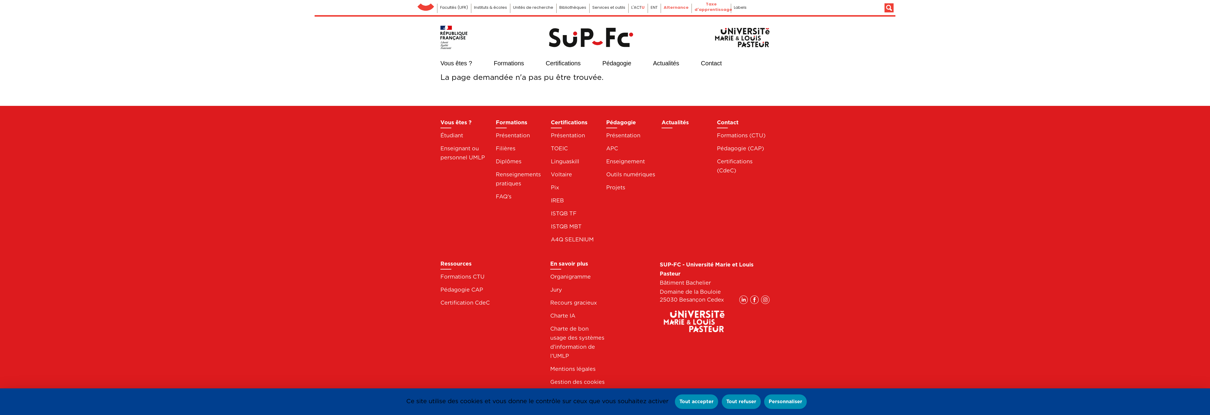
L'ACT (638, 7)
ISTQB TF (564, 213)
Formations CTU (462, 276)
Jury (556, 289)
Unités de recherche (533, 7)
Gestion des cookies (577, 382)
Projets (615, 187)
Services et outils (608, 7)
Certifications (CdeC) (735, 166)
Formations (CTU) (741, 135)
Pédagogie (616, 63)
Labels (740, 7)
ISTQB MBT (566, 226)
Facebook (754, 62)
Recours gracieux (573, 302)
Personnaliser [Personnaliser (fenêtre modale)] (785, 401)
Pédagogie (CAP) (740, 148)
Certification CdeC (465, 302)
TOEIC (559, 148)
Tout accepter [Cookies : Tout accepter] (696, 401)
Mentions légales (573, 369)
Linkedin (743, 62)
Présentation (513, 135)
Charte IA (562, 315)
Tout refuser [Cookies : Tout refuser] (741, 401)
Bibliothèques (572, 7)
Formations (509, 63)
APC (612, 148)
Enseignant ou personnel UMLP (462, 153)
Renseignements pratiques (518, 179)
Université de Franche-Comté (425, 5)
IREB (557, 200)
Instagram (765, 62)
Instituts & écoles (490, 7)
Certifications (563, 63)
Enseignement (625, 161)
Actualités (666, 63)
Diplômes (509, 161)
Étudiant (451, 135)
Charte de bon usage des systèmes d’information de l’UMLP (577, 342)
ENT (654, 7)
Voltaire (561, 174)
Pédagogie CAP (461, 289)
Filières (505, 148)
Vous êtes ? (456, 63)
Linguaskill (565, 161)
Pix (555, 187)
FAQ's (504, 196)
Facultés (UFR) (454, 7)
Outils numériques (630, 174)
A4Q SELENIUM (572, 239)
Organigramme (570, 276)
